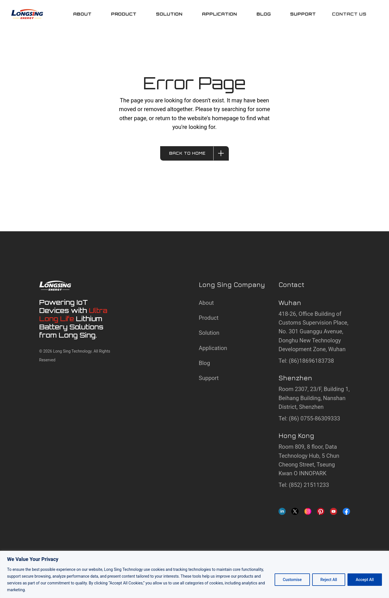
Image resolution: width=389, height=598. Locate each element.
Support (209, 378)
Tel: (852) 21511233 (304, 485)
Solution (209, 332)
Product (209, 317)
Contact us (349, 14)
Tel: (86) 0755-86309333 (309, 418)
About (206, 302)
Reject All (328, 579)
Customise (292, 579)
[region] (194, 574)
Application (213, 348)
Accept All (365, 579)
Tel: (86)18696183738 (306, 360)
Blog (204, 363)
